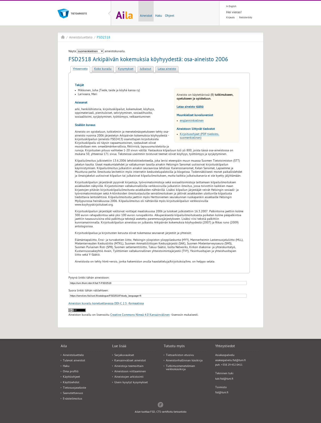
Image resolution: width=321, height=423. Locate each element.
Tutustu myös (174, 346)
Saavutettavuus (73, 393)
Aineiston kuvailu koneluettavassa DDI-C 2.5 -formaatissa (106, 304)
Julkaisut (145, 69)
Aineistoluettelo (80, 38)
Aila (63, 37)
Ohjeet (169, 16)
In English (231, 6)
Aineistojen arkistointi (129, 377)
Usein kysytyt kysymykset (131, 383)
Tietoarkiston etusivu (180, 355)
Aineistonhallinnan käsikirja (184, 361)
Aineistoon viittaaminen (130, 372)
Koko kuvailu (103, 69)
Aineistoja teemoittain (129, 366)
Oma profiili (71, 372)
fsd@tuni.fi (221, 392)
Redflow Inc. (160, 404)
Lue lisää (119, 346)
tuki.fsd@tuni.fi (224, 379)
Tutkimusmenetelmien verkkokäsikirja (180, 368)
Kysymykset (125, 69)
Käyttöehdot (71, 383)
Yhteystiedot (225, 346)
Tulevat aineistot (74, 361)
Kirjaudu (230, 18)
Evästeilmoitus (72, 399)
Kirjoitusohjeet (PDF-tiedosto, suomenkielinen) (199, 136)
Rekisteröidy (245, 18)
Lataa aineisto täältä (190, 107)
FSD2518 (103, 38)
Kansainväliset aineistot (130, 361)
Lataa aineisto (167, 69)
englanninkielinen (192, 121)
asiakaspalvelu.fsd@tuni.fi (230, 360)
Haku (158, 16)
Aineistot (146, 16)
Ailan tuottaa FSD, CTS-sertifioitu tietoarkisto (160, 412)
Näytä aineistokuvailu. (97, 51)
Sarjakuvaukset (124, 355)
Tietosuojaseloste (74, 388)
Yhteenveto (80, 69)
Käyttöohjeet (71, 377)
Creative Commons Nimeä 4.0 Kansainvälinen (140, 315)
